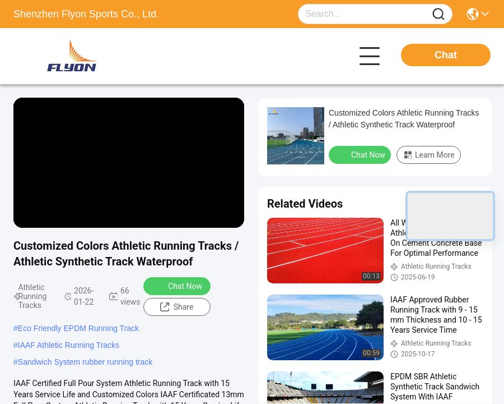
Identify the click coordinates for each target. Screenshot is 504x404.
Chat (446, 55)
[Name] (438, 14)
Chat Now (177, 285)
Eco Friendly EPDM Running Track (78, 328)
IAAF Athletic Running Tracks (68, 345)
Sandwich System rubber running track (85, 361)
